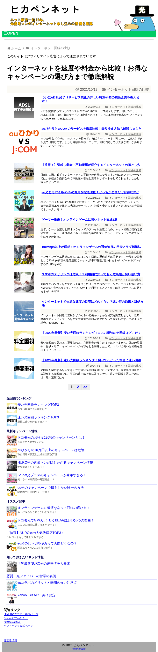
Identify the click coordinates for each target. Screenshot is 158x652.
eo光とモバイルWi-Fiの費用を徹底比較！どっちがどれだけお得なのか (90, 192)
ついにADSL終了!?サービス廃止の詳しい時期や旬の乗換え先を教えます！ (90, 99)
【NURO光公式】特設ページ (21, 614)
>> (85, 387)
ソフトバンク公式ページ (18, 625)
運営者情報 (10, 640)
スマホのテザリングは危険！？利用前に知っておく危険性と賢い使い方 (91, 274)
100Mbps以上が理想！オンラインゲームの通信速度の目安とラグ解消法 (91, 247)
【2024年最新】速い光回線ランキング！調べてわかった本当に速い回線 (91, 360)
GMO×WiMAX (12, 622)
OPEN (11, 33)
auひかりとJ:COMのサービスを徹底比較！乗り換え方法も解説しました (92, 128)
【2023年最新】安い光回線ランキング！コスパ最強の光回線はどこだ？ (91, 333)
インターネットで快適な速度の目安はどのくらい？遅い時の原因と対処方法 (92, 303)
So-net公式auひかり (16, 618)
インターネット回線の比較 (128, 89)
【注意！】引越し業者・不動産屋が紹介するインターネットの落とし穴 (91, 165)
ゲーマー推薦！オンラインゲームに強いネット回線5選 (79, 219)
